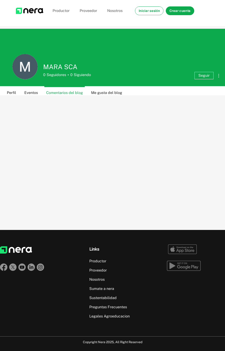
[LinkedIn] (31, 267)
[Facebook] (3, 267)
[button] (149, 10)
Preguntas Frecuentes (108, 307)
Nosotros (97, 279)
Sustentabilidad (103, 298)
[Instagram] (40, 267)
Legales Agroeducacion (109, 316)
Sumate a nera (101, 288)
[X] (13, 267)
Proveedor (98, 270)
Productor (97, 261)
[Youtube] (22, 267)
